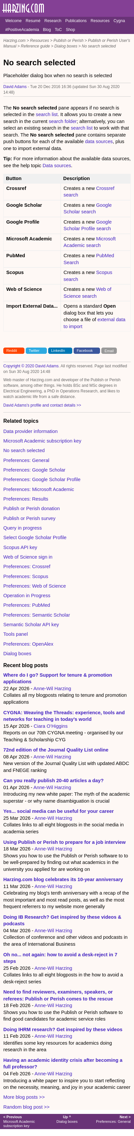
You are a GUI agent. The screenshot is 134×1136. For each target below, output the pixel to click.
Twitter (34, 351)
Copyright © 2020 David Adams (31, 366)
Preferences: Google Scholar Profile (42, 479)
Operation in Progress (26, 595)
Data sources (57, 165)
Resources (100, 20)
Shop (70, 29)
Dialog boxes (65, 46)
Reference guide (35, 46)
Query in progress (22, 528)
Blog (47, 29)
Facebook (85, 351)
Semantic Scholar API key (31, 624)
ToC (58, 29)
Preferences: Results (25, 499)
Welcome (13, 20)
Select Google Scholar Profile (34, 537)
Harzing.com (14, 40)
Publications (76, 20)
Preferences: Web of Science (34, 586)
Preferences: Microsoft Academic (38, 489)
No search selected (99, 46)
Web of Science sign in (27, 557)
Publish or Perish (68, 40)
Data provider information (30, 431)
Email (109, 351)
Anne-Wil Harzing (52, 688)
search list (47, 114)
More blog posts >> (24, 1097)
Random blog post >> (26, 1107)
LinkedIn (58, 351)
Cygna (119, 20)
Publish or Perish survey (29, 518)
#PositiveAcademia (22, 29)
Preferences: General (26, 460)
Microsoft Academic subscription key (42, 441)
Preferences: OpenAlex (28, 644)
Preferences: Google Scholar (34, 470)
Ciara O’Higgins (51, 726)
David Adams (15, 86)
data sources (99, 141)
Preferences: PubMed (26, 605)
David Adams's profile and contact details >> (42, 405)
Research (52, 20)
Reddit (11, 351)
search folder (63, 121)
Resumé (33, 20)
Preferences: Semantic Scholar (36, 615)
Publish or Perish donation (31, 508)
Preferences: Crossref (26, 566)
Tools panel (15, 634)
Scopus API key (20, 547)
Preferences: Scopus (25, 576)
